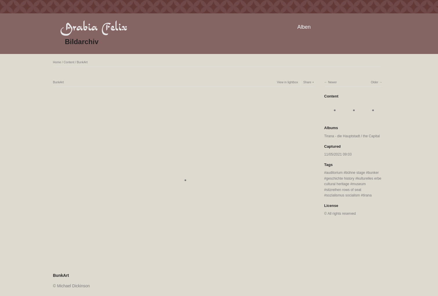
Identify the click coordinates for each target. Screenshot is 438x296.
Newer (332, 82)
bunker (373, 173)
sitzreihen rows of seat (343, 190)
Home (57, 62)
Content (69, 62)
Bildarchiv (82, 42)
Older (374, 82)
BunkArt (82, 62)
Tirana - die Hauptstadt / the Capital (352, 136)
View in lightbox (287, 82)
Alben (304, 27)
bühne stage (355, 173)
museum (359, 184)
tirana (367, 195)
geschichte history (340, 178)
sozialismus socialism (343, 195)
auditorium (334, 173)
